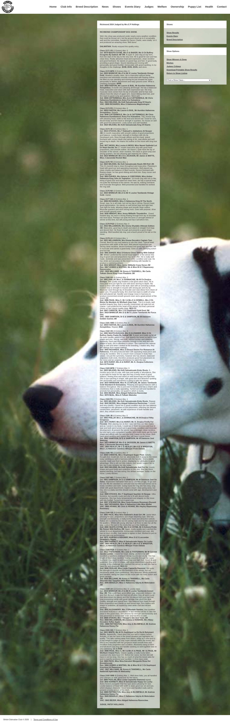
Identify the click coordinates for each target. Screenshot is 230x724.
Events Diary (132, 6)
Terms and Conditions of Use (46, 719)
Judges (149, 6)
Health (209, 6)
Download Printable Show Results (182, 70)
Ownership (177, 6)
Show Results (173, 33)
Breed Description (87, 6)
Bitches (170, 63)
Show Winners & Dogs (177, 59)
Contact (222, 6)
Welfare (162, 6)
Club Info (66, 6)
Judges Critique (174, 66)
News (105, 6)
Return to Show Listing (177, 73)
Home (53, 6)
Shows (117, 6)
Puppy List (194, 6)
